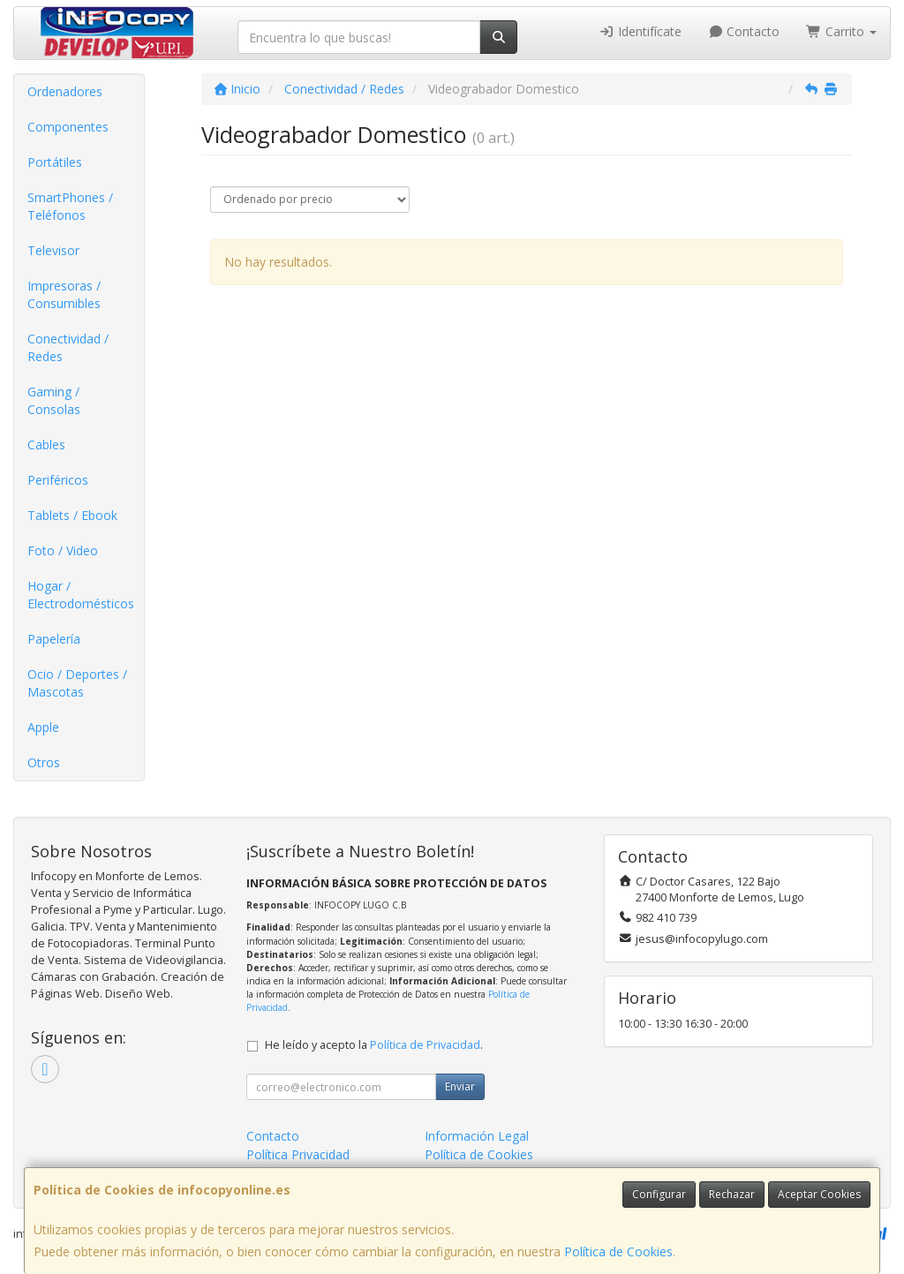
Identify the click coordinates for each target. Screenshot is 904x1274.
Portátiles (54, 162)
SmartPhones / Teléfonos (70, 206)
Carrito (841, 31)
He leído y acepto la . (374, 1044)
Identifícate (640, 31)
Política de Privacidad (425, 1044)
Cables (46, 444)
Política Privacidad (298, 1154)
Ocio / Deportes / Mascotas (77, 683)
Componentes (68, 126)
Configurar (659, 1194)
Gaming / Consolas (53, 400)
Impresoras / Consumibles (64, 294)
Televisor (53, 250)
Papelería (53, 638)
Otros (43, 762)
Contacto (744, 31)
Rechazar (732, 1194)
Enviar (460, 1086)
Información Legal (477, 1135)
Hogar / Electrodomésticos (80, 594)
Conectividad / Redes (68, 347)
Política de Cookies (618, 1251)
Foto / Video (62, 550)
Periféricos (57, 479)
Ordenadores (64, 91)
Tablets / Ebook (72, 515)
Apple (43, 727)
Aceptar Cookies (819, 1194)
